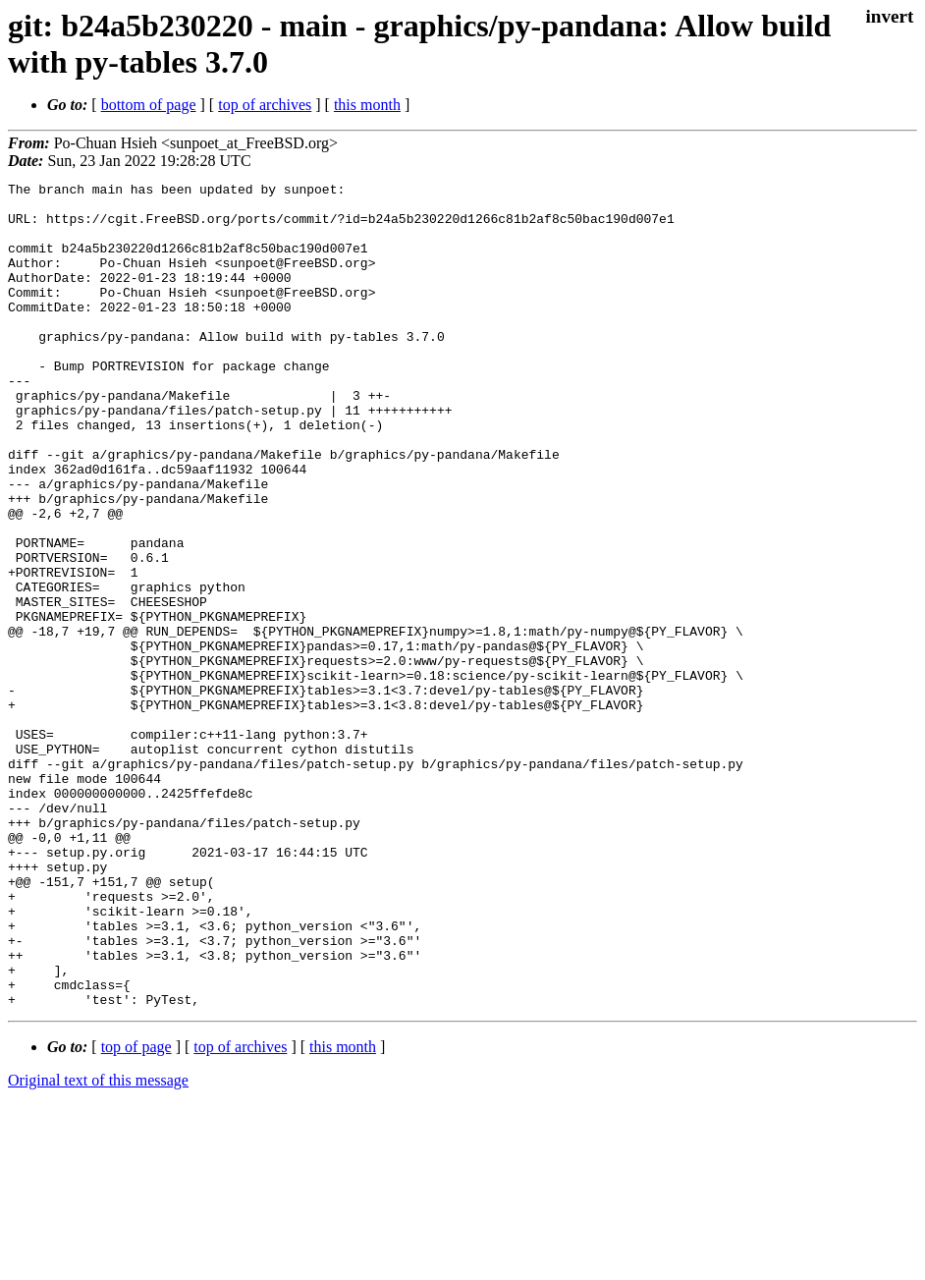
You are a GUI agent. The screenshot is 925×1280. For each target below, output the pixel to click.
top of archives (264, 104)
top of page (136, 1211)
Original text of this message (98, 1245)
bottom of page (148, 104)
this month (367, 104)
